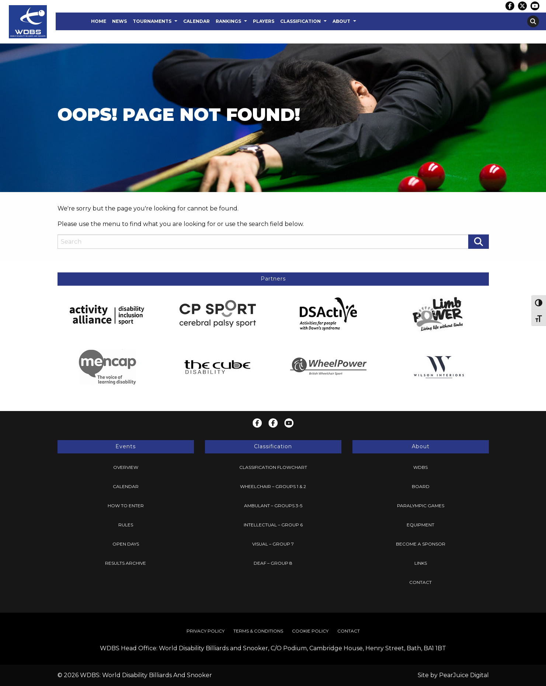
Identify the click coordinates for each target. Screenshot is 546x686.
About (341, 21)
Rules (125, 524)
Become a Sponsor (420, 544)
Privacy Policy (206, 631)
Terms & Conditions (258, 631)
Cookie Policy (310, 631)
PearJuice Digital (464, 675)
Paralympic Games (420, 505)
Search (533, 21)
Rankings (228, 21)
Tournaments (152, 21)
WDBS (420, 467)
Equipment (420, 524)
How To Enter (126, 505)
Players (263, 21)
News (119, 21)
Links (420, 563)
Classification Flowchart (273, 467)
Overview (125, 467)
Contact (420, 582)
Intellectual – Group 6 (273, 524)
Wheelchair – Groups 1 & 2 (273, 486)
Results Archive (125, 563)
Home (98, 21)
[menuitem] (98, 21)
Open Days (125, 544)
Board (421, 486)
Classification (300, 21)
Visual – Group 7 (273, 544)
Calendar (196, 21)
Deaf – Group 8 (273, 563)
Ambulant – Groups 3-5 (273, 505)
